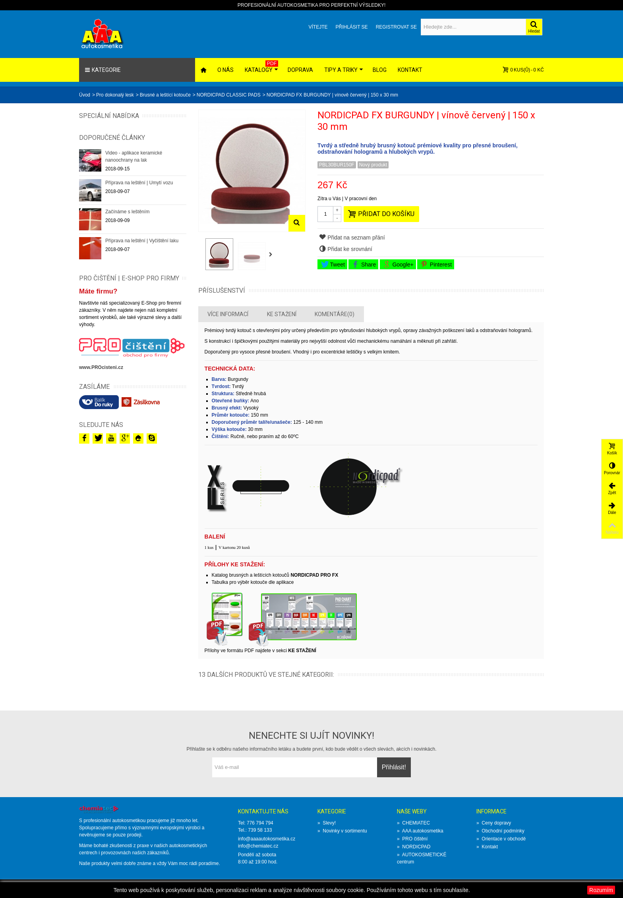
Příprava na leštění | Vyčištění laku (141, 240)
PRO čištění (412, 839)
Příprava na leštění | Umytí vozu (139, 182)
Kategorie (103, 70)
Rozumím (601, 890)
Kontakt (410, 70)
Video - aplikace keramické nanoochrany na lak (133, 156)
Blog (380, 70)
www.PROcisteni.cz (101, 367)
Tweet (333, 264)
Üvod (84, 95)
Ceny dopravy (493, 823)
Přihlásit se (351, 27)
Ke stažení (281, 314)
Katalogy (261, 66)
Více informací (227, 314)
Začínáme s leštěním (127, 211)
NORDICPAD (413, 847)
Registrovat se (396, 27)
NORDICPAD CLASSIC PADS (229, 95)
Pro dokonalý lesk (115, 95)
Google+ (398, 264)
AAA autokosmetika (420, 831)
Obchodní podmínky (500, 831)
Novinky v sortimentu (342, 831)
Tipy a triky (343, 70)
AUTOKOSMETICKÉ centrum (421, 858)
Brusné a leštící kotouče (165, 95)
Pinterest (436, 264)
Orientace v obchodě (501, 839)
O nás (225, 70)
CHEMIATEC (413, 823)
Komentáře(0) (334, 314)
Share (364, 264)
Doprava (300, 70)
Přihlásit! (394, 767)
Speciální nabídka (109, 116)
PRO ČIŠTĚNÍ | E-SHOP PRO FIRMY (129, 278)
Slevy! (326, 823)
